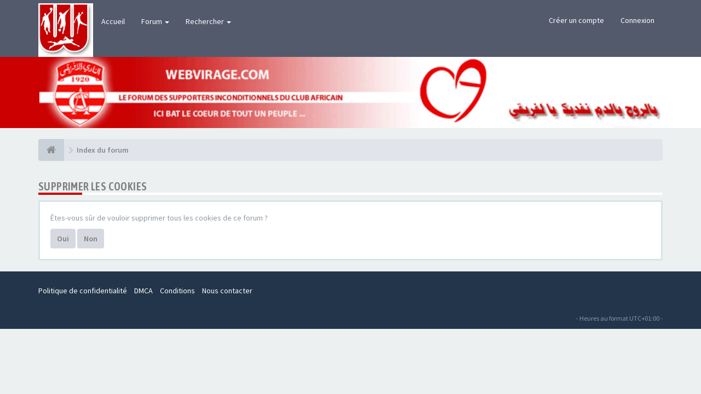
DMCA (143, 291)
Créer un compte (576, 20)
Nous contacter (227, 291)
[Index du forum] (51, 150)
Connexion (637, 20)
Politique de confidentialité (82, 291)
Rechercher (208, 21)
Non (90, 239)
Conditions (177, 291)
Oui (63, 239)
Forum (155, 21)
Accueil (113, 21)
